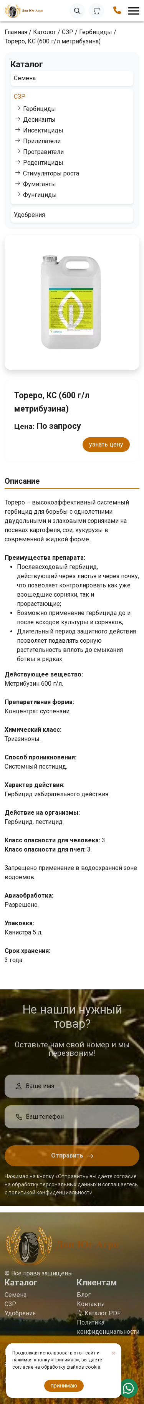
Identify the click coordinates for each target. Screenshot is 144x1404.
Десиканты (39, 119)
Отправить (67, 1158)
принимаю (64, 1386)
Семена (25, 78)
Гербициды (39, 108)
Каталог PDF (99, 1316)
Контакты (91, 1306)
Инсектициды (43, 130)
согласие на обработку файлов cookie (56, 1367)
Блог (84, 1297)
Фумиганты (39, 184)
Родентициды (43, 162)
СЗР (19, 96)
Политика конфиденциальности (108, 1329)
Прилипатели (42, 141)
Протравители (43, 151)
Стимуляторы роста (51, 173)
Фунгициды (40, 194)
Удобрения (29, 214)
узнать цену (106, 444)
